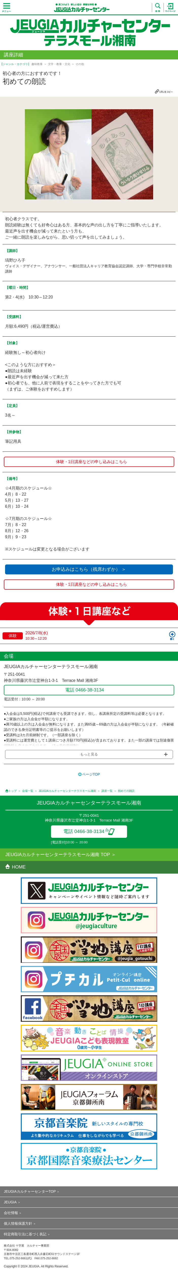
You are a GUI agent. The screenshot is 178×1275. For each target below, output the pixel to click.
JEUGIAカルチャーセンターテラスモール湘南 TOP (57, 854)
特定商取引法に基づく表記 (25, 1234)
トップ (12, 790)
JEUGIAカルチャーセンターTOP (30, 1191)
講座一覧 (107, 790)
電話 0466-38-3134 (89, 831)
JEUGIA (10, 1202)
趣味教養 (37, 64)
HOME (15, 867)
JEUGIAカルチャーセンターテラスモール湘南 (67, 790)
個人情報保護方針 (18, 1223)
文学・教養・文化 (59, 64)
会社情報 (11, 1213)
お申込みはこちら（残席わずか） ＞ (89, 569)
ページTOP (91, 774)
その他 (80, 64)
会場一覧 (27, 790)
